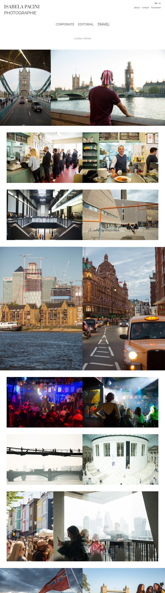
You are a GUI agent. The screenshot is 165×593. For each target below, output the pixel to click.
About (137, 7)
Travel (103, 24)
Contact (145, 7)
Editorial (86, 24)
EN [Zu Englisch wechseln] (160, 3)
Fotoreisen (156, 7)
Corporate (65, 24)
